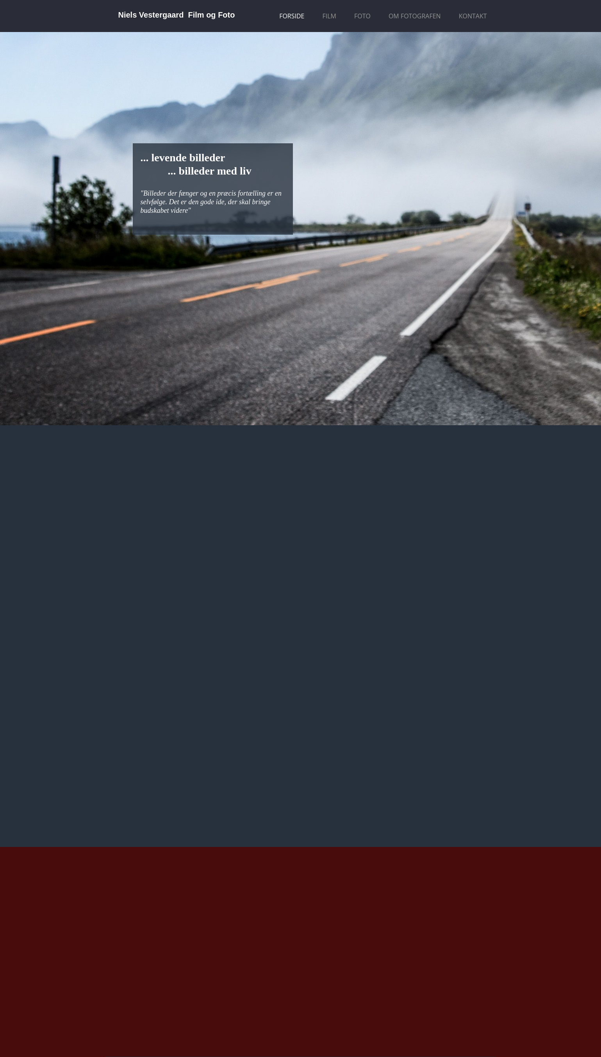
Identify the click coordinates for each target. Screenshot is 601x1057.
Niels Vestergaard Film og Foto (176, 15)
